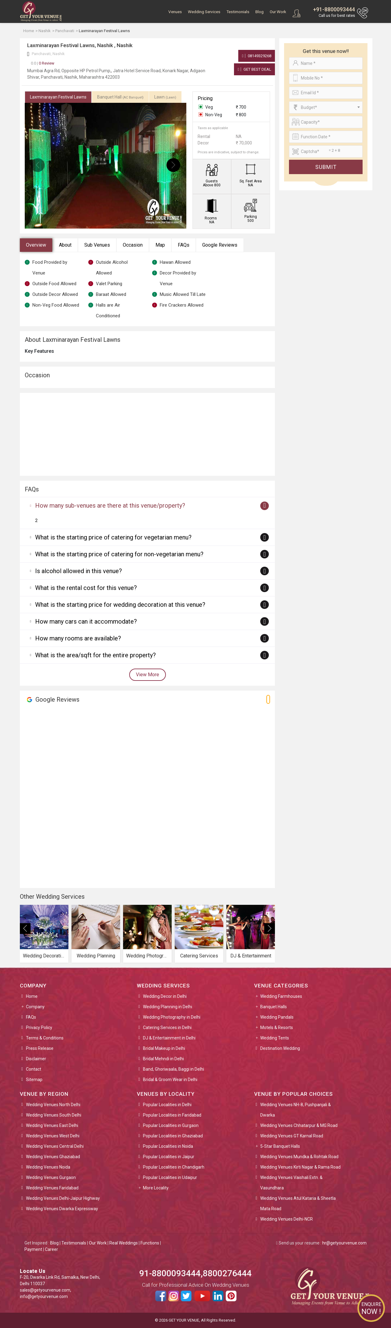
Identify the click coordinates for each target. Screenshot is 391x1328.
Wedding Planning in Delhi (167, 1006)
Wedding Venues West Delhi (52, 1135)
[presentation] (38, 165)
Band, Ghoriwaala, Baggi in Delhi (173, 1069)
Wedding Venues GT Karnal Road (291, 1135)
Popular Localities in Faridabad (172, 1115)
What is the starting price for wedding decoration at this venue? (120, 604)
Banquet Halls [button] (273, 1006)
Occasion (133, 245)
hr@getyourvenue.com (344, 1242)
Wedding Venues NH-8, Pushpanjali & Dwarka (295, 1109)
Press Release (39, 1048)
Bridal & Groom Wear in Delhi (170, 1079)
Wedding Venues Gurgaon (51, 1177)
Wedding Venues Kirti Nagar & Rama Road (300, 1167)
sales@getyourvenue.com (45, 1290)
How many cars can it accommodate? (86, 621)
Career (51, 1249)
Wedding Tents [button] (274, 1037)
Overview (36, 245)
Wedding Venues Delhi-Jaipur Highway (63, 1198)
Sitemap (34, 1079)
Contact (33, 1069)
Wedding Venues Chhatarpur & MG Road (299, 1125)
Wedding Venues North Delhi (53, 1104)
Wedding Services (204, 11)
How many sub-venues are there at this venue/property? (110, 505)
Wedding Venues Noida (48, 1167)
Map (160, 245)
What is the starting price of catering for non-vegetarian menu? (119, 554)
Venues (175, 11)
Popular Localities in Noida (168, 1146)
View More (147, 674)
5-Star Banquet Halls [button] (280, 1146)
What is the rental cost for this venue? (86, 587)
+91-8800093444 (334, 9)
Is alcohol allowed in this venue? (78, 571)
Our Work (278, 11)
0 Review (42, 63)
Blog (259, 11)
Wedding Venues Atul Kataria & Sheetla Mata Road (298, 1203)
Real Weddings (123, 1242)
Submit (326, 167)
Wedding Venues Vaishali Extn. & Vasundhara (291, 1182)
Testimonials (237, 11)
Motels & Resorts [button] (276, 1027)
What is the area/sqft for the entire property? (95, 655)
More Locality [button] (156, 1187)
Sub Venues (97, 245)
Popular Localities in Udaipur (170, 1177)
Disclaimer (36, 1058)
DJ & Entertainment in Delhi (169, 1037)
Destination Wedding (280, 1048)
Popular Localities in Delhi (167, 1104)
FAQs (183, 245)
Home (32, 996)
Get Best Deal (254, 69)
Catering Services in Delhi (167, 1027)
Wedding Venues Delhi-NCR (286, 1219)
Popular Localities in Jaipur (168, 1156)
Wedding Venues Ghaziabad (53, 1156)
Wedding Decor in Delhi (165, 996)
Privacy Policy (39, 1027)
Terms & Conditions (45, 1037)
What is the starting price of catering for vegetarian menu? (113, 537)
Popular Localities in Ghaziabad (173, 1135)
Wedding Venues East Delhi (52, 1125)
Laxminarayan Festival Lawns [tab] (58, 97)
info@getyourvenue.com (44, 1296)
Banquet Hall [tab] (120, 97)
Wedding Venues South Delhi (53, 1115)
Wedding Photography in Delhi (171, 1017)
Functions (150, 1242)
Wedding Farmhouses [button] (281, 996)
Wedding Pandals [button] (277, 1017)
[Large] (326, 151)
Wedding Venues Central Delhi (55, 1146)
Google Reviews (219, 245)
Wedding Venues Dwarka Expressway (62, 1208)
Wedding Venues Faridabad (52, 1187)
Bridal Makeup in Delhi (164, 1048)
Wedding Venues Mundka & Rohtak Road (299, 1156)
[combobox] (326, 107)
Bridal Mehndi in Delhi (163, 1058)
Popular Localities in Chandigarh (173, 1167)
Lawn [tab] (165, 97)
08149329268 (256, 56)
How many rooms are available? (78, 638)
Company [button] (35, 1006)
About (65, 245)
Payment (33, 1249)
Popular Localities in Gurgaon (171, 1125)
